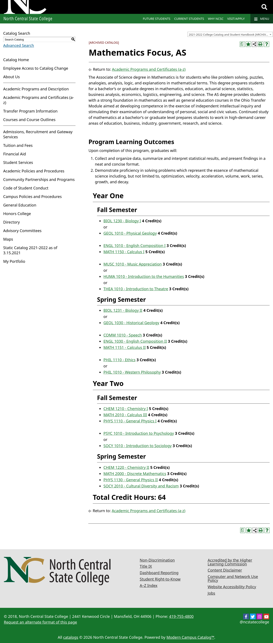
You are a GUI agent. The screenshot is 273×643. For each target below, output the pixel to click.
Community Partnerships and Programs (39, 179)
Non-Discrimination (157, 560)
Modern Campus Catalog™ (190, 637)
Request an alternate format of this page (40, 622)
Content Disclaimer (225, 570)
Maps (8, 239)
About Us (11, 76)
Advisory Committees (22, 230)
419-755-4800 (181, 616)
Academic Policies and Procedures (33, 170)
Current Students (189, 19)
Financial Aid (14, 153)
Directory (11, 222)
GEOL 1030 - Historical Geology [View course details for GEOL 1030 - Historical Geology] (131, 322)
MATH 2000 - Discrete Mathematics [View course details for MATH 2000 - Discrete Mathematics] (134, 473)
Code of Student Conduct (25, 188)
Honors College (17, 213)
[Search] (264, 7)
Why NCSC (216, 19)
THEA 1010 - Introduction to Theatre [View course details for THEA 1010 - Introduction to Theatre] (135, 288)
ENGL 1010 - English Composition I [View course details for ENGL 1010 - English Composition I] (134, 245)
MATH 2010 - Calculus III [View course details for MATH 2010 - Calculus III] (125, 414)
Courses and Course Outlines (29, 119)
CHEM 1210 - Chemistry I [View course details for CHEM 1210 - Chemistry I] (125, 408)
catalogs (70, 637)
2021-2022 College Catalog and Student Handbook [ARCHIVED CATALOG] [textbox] (231, 34)
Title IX (146, 566)
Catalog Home (16, 59)
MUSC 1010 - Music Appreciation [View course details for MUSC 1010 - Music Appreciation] (132, 264)
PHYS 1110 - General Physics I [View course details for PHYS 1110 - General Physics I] (130, 420)
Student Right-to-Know (160, 579)
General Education (19, 205)
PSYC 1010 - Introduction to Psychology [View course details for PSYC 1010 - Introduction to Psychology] (138, 433)
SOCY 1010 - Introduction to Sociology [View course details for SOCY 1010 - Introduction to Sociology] (137, 445)
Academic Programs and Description (36, 88)
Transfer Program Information (30, 111)
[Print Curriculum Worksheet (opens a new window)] (242, 44)
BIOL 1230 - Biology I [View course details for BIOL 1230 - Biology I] (122, 220)
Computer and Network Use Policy (233, 578)
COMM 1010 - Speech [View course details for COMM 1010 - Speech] (122, 335)
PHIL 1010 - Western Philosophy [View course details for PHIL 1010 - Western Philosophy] (132, 372)
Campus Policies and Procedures (32, 196)
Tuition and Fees (18, 145)
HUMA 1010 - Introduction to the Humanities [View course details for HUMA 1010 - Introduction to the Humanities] (143, 276)
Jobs (211, 593)
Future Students (156, 19)
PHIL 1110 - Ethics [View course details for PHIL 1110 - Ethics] (119, 359)
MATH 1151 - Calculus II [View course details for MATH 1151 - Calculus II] (124, 347)
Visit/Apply (236, 19)
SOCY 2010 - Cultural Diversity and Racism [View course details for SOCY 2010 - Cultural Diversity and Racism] (141, 485)
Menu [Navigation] (261, 19)
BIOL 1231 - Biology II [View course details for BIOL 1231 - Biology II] (122, 310)
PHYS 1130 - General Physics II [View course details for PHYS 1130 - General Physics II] (130, 479)
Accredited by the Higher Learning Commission (230, 562)
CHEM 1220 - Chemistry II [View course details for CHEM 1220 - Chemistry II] (126, 467)
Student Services (18, 162)
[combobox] (230, 34)
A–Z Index (148, 585)
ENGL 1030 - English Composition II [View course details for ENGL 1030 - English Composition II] (135, 341)
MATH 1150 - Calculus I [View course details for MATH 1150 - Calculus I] (123, 251)
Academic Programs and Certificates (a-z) (149, 69)
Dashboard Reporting (159, 572)
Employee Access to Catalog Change (35, 68)
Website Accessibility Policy (232, 586)
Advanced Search (18, 45)
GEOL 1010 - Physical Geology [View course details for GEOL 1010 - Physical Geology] (130, 233)
